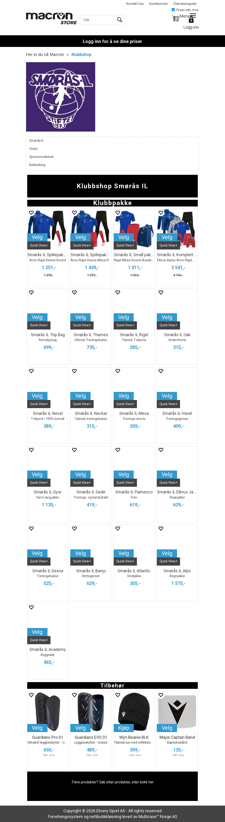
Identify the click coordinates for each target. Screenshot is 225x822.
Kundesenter (158, 4)
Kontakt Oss (135, 4)
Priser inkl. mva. (185, 10)
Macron (57, 54)
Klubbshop (81, 54)
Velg (37, 237)
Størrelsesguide (185, 4)
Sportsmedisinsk (41, 157)
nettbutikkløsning (105, 816)
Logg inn (191, 27)
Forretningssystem (65, 816)
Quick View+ (39, 245)
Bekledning (37, 165)
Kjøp (123, 728)
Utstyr (33, 149)
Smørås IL (36, 140)
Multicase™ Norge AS (158, 816)
